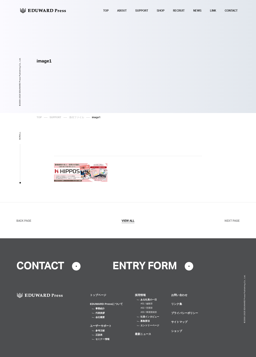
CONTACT (231, 10)
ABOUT (122, 10)
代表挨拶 (98, 313)
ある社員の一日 (147, 299)
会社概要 (98, 317)
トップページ (98, 294)
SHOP (160, 10)
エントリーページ (148, 325)
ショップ (176, 330)
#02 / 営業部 (147, 308)
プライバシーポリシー (184, 312)
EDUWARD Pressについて (106, 303)
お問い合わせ (179, 294)
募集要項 (143, 321)
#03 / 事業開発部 (149, 312)
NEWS (197, 10)
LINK (213, 10)
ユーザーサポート (100, 325)
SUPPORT (141, 10)
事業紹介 (98, 308)
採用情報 (140, 294)
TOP (106, 10)
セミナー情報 (101, 339)
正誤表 (97, 335)
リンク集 (176, 303)
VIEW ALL (128, 220)
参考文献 (98, 330)
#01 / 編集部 (147, 303)
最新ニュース (143, 333)
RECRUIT (179, 10)
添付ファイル (76, 117)
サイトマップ (179, 321)
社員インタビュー (148, 316)
